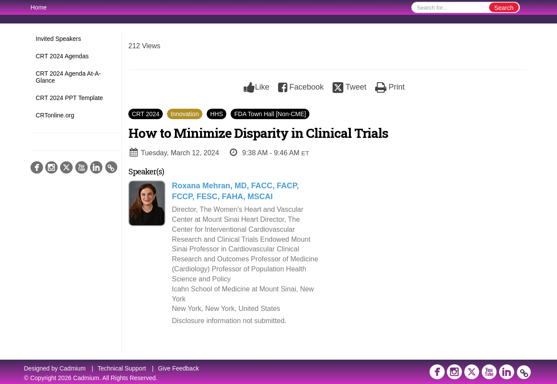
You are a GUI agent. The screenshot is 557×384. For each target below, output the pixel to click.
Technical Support (121, 368)
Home (38, 7)
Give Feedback (178, 368)
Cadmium (73, 368)
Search (503, 7)
